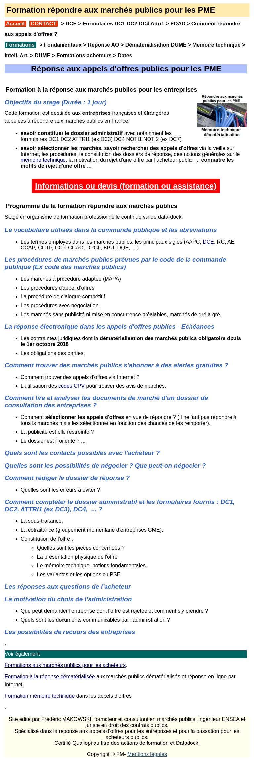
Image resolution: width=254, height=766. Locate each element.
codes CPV (71, 386)
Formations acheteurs (84, 55)
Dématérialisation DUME (156, 45)
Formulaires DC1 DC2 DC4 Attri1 (123, 23)
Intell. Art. (17, 55)
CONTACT (43, 23)
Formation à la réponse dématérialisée (50, 676)
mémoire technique (43, 160)
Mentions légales (147, 754)
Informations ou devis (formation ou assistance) (125, 185)
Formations (20, 45)
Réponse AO (103, 45)
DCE (71, 23)
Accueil (15, 23)
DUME (42, 55)
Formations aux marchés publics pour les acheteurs (65, 665)
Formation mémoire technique (40, 695)
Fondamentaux (62, 45)
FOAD (177, 23)
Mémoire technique (216, 45)
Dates (125, 55)
